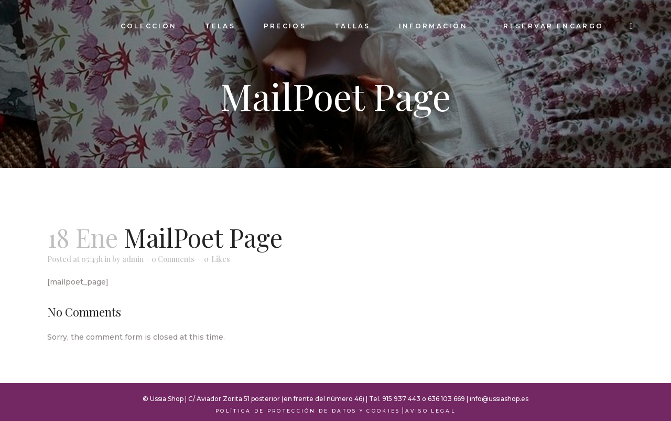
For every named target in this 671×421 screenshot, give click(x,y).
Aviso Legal (430, 411)
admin (133, 259)
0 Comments (172, 259)
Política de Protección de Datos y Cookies (307, 411)
